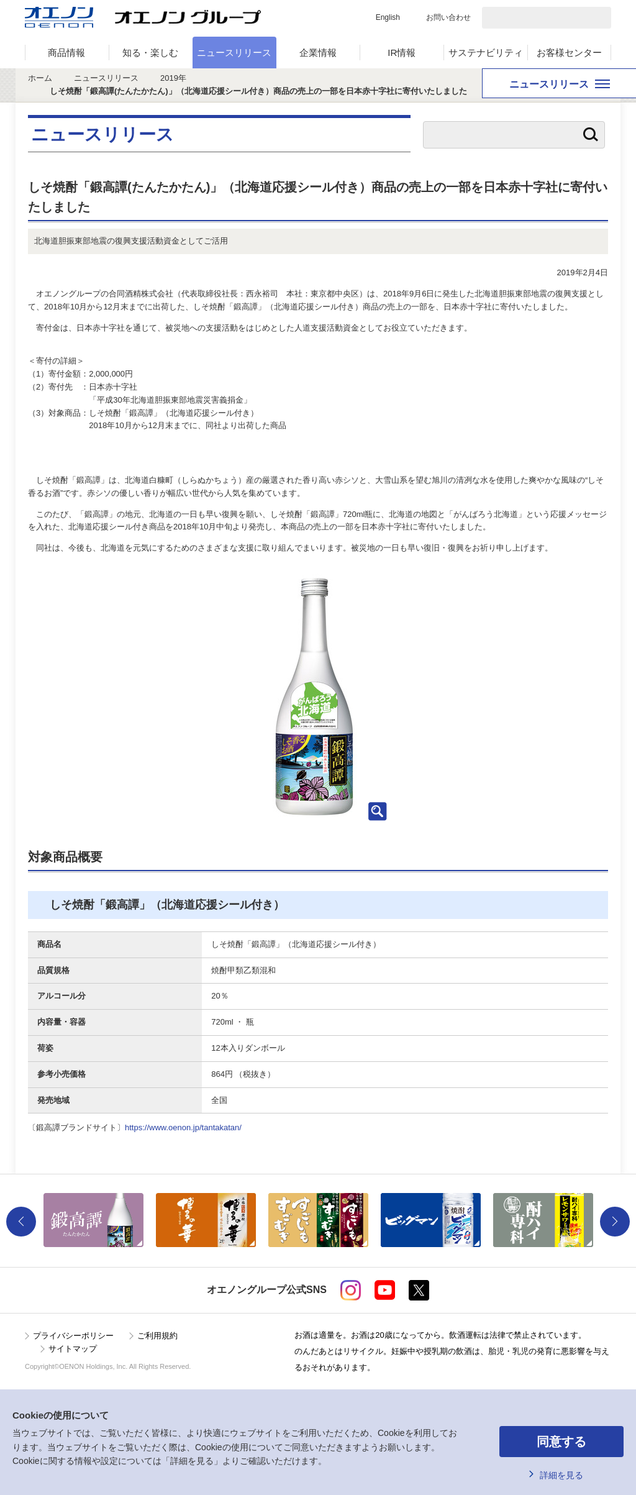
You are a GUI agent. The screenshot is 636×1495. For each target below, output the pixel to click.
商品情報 (66, 52)
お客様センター (569, 52)
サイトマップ (72, 1348)
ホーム (40, 78)
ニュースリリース (234, 52)
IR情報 (402, 52)
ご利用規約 (157, 1335)
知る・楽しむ (150, 52)
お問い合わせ (448, 17)
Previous (21, 1222)
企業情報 (318, 52)
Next (615, 1222)
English (388, 17)
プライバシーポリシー (73, 1335)
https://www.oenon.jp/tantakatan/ (183, 1127)
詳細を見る (561, 1475)
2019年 (173, 78)
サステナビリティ (485, 52)
